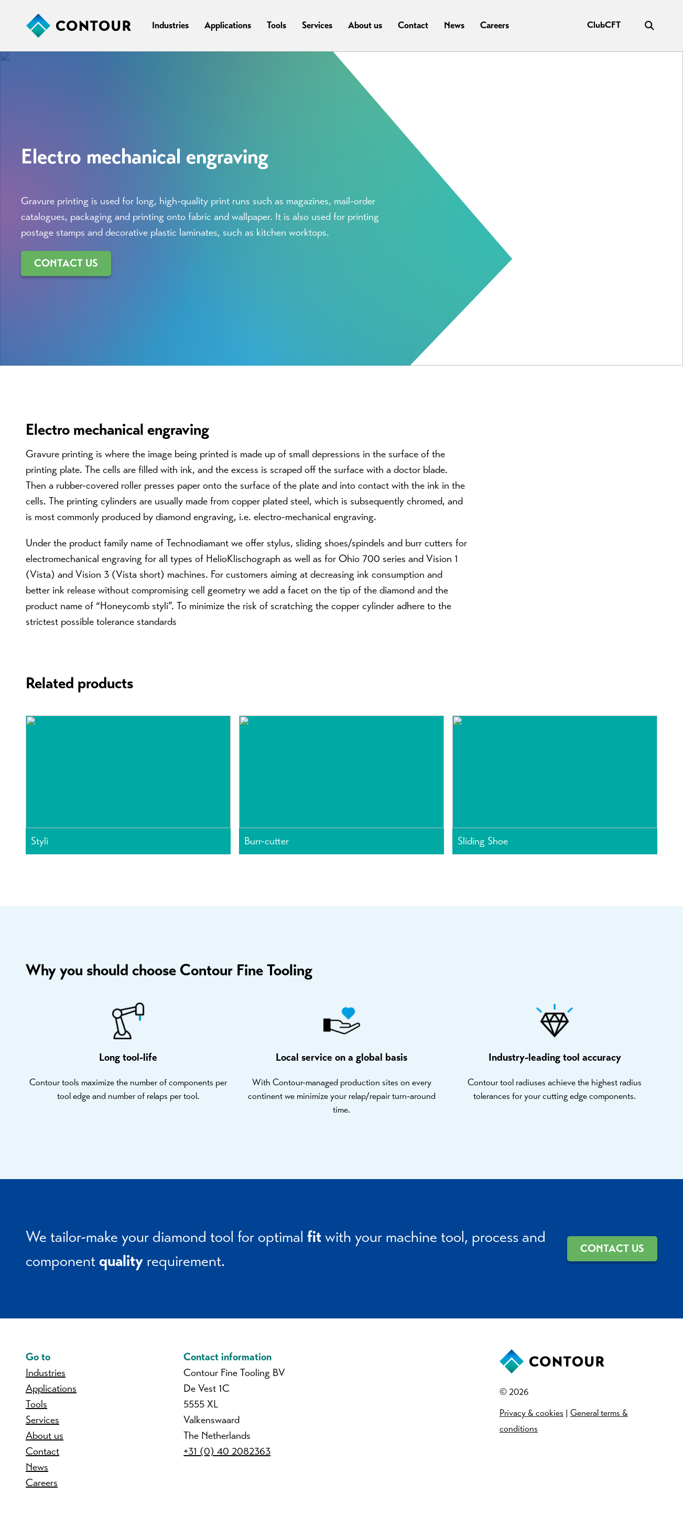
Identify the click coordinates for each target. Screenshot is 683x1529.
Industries (170, 25)
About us (365, 25)
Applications (227, 25)
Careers (494, 25)
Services (317, 25)
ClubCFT (604, 25)
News (454, 25)
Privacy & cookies (531, 1419)
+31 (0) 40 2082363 (227, 1458)
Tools (276, 25)
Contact (413, 25)
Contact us (66, 263)
